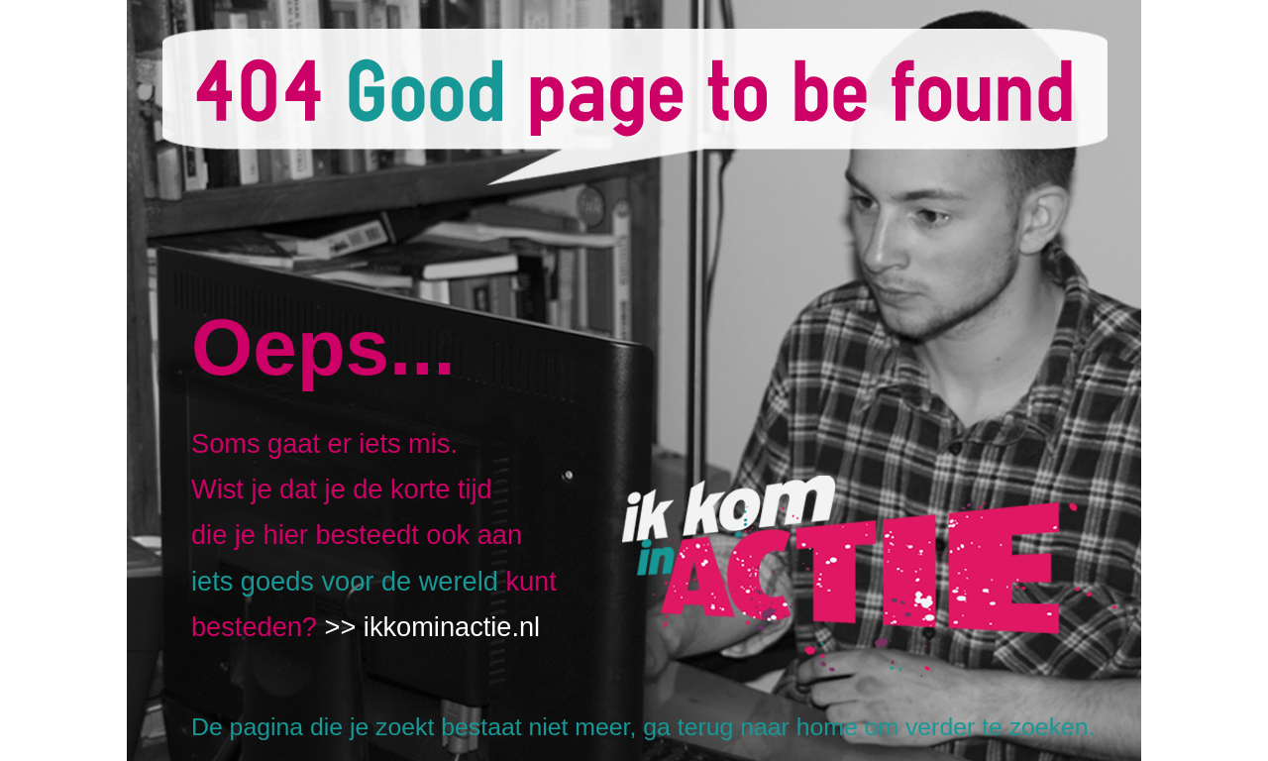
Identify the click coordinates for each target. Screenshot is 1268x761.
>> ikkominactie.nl (433, 626)
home (827, 726)
